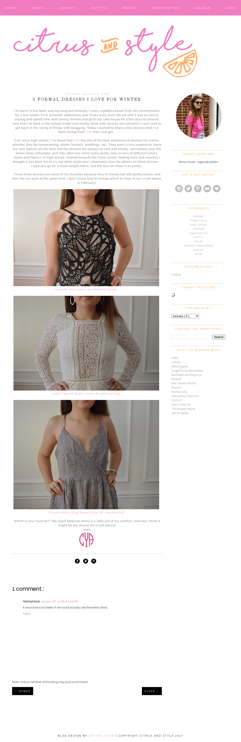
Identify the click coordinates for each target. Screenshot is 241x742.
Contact (67, 7)
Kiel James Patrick (184, 383)
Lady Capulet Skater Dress (74, 393)
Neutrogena (180, 366)
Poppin (177, 387)
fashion (198, 249)
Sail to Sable (180, 413)
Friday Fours (198, 220)
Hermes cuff (115, 512)
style (198, 253)
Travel (198, 241)
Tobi (88, 132)
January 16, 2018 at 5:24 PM (59, 601)
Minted (176, 379)
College (203, 7)
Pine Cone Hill (181, 404)
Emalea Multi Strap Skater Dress (74, 512)
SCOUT (177, 400)
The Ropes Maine (183, 409)
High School (198, 224)
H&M (175, 358)
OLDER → (152, 691)
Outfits (99, 7)
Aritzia (176, 362)
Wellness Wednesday (198, 245)
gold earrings (110, 393)
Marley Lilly (179, 391)
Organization (165, 7)
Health (129, 7)
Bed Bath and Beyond (187, 375)
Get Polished (102, 735)
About (37, 7)
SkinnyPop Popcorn (185, 396)
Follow (176, 274)
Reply (27, 613)
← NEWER (22, 691)
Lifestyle (198, 228)
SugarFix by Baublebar (187, 370)
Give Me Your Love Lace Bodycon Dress (86, 289)
